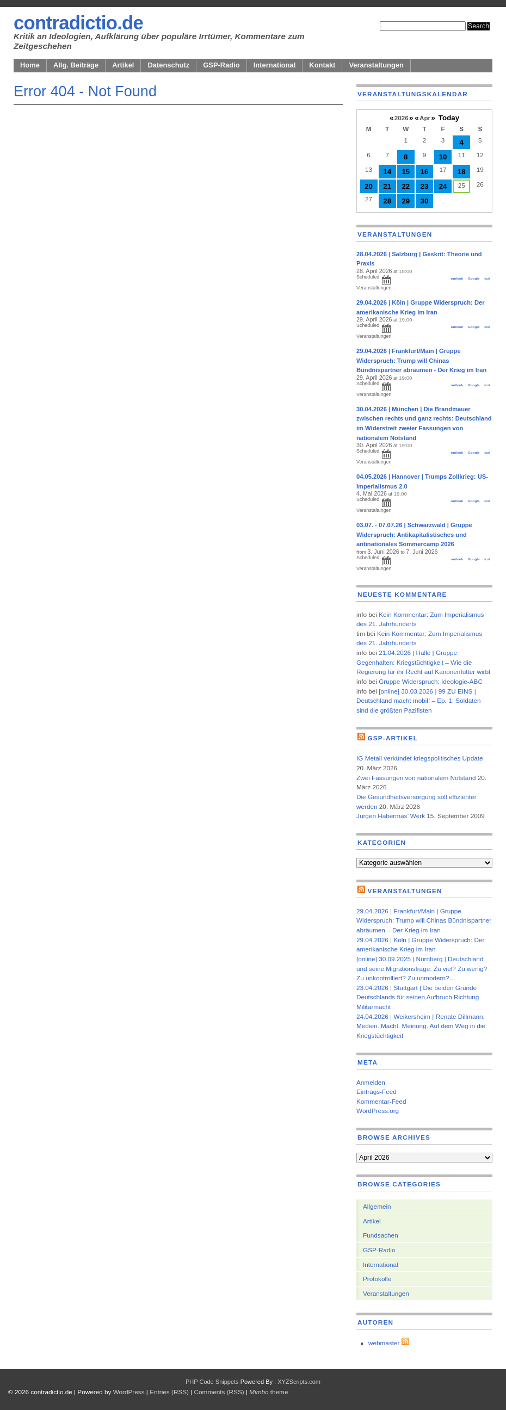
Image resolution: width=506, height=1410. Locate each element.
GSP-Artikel (392, 737)
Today (449, 118)
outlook (457, 278)
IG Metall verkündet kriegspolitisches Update (419, 758)
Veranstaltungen (376, 65)
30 (425, 201)
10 (443, 157)
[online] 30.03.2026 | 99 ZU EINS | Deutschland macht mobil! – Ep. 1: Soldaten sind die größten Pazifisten (418, 701)
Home (30, 65)
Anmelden (370, 1082)
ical (487, 278)
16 (425, 172)
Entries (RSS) (169, 1391)
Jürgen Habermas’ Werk (390, 815)
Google (474, 278)
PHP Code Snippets (212, 1381)
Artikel (123, 65)
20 (369, 186)
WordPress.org (377, 1110)
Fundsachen (380, 1235)
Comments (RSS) (219, 1391)
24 (443, 186)
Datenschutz (168, 65)
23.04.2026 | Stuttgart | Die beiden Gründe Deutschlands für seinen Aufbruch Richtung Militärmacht (417, 997)
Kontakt (322, 65)
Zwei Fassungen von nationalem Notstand (416, 777)
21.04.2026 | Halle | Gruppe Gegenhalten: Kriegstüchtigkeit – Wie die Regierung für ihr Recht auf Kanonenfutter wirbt (423, 662)
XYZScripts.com (298, 1381)
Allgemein (377, 1206)
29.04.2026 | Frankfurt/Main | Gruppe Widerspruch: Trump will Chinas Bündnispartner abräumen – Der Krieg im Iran (423, 920)
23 (425, 186)
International (275, 65)
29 (406, 201)
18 (462, 172)
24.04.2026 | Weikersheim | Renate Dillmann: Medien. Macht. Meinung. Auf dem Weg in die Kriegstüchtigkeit (420, 1026)
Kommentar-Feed (381, 1101)
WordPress (129, 1391)
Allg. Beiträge (75, 65)
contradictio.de (78, 23)
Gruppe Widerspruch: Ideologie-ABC (431, 681)
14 (387, 172)
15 (406, 172)
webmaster (383, 1342)
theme (268, 1391)
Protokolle (377, 1278)
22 (406, 186)
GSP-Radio (221, 65)
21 (387, 186)
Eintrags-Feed (376, 1091)
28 (387, 201)
